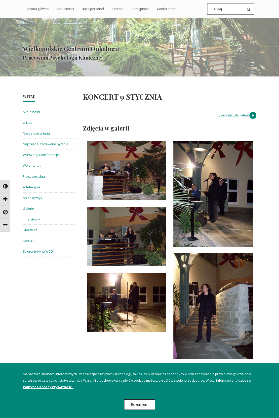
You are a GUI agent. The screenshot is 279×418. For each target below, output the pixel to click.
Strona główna (38, 8)
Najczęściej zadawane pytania (45, 144)
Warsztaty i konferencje (41, 155)
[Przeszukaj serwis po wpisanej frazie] (247, 8)
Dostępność (140, 8)
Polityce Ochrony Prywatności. (48, 387)
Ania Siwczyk (32, 198)
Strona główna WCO (38, 252)
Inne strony (31, 219)
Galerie (28, 209)
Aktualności (65, 8)
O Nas (27, 123)
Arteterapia (31, 187)
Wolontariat (31, 166)
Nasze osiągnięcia (36, 134)
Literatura (30, 230)
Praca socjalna (34, 177)
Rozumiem (139, 404)
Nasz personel (93, 8)
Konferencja (166, 8)
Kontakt (117, 8)
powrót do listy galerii (236, 116)
